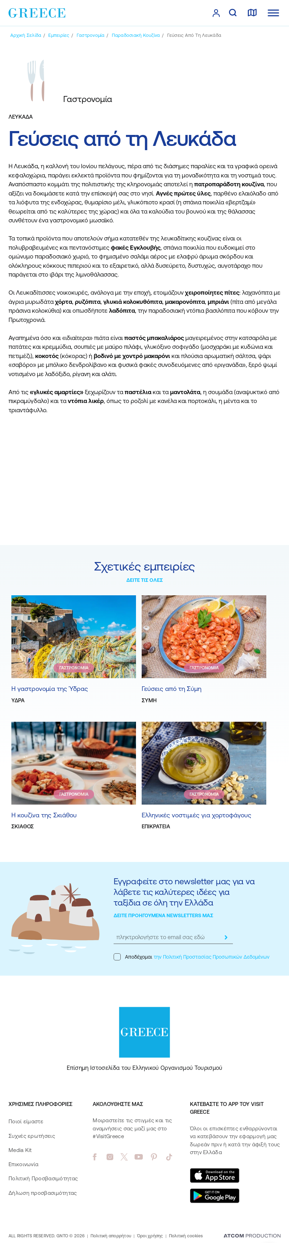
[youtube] (138, 1157)
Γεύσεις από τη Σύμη (171, 688)
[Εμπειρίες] (58, 35)
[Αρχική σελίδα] (25, 35)
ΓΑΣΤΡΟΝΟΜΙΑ (73, 667)
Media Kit (20, 1150)
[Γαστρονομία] (91, 35)
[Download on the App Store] (215, 1175)
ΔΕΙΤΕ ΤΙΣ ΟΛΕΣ (144, 580)
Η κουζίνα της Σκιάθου (44, 815)
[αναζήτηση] (232, 13)
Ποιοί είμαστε (26, 1121)
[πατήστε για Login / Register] (216, 13)
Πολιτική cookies (186, 1235)
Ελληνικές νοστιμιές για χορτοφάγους (196, 815)
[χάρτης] (252, 13)
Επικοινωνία (23, 1164)
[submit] (226, 937)
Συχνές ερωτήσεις (32, 1136)
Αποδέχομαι (191, 956)
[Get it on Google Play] (215, 1195)
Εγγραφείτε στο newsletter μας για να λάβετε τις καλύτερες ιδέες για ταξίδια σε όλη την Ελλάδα (184, 891)
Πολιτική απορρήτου (111, 1235)
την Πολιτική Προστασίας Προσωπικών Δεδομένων (211, 957)
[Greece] (37, 12)
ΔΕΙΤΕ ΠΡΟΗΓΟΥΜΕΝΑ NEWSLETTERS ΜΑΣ (163, 915)
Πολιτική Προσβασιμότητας (43, 1178)
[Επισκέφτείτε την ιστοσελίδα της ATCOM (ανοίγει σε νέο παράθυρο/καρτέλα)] (252, 1236)
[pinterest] (154, 1157)
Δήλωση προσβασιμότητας (43, 1193)
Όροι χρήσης (150, 1235)
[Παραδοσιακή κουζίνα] (136, 35)
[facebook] (94, 1157)
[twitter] (124, 1157)
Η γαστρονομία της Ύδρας (49, 688)
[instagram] (110, 1157)
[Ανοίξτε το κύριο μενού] (273, 13)
